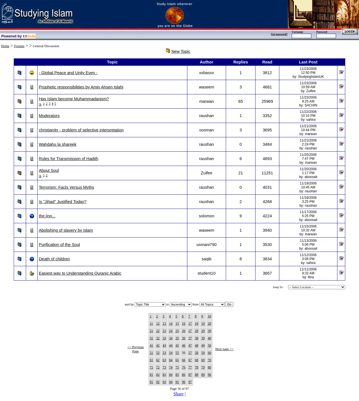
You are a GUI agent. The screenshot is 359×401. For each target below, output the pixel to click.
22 (158, 331)
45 (177, 345)
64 (170, 360)
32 (158, 338)
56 (183, 353)
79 (203, 367)
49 (203, 345)
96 (183, 382)
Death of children (54, 259)
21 (151, 331)
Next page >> (224, 349)
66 (183, 360)
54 (170, 353)
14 (170, 323)
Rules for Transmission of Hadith (68, 158)
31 (151, 338)
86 (183, 375)
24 (170, 331)
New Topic (180, 51)
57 (190, 353)
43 (164, 345)
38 (196, 338)
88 (196, 375)
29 (203, 331)
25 (177, 331)
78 (196, 367)
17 (190, 323)
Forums (19, 46)
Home (5, 46)
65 (177, 360)
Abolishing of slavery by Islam (66, 230)
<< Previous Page (135, 349)
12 (158, 323)
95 (177, 382)
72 (158, 367)
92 (158, 382)
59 (203, 353)
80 (209, 367)
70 (209, 360)
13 (164, 323)
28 (196, 331)
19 (203, 323)
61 (151, 360)
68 (196, 360)
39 (203, 338)
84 (170, 375)
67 (190, 360)
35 (177, 338)
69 (203, 360)
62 (158, 360)
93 (164, 382)
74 (170, 367)
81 (151, 375)
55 (177, 353)
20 (209, 323)
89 (203, 375)
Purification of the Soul (59, 244)
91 (151, 382)
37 (190, 338)
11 (151, 323)
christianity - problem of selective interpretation (81, 130)
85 (177, 375)
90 (209, 375)
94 (170, 382)
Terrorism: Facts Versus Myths (66, 187)
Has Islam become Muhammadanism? (74, 99)
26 (183, 331)
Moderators (49, 115)
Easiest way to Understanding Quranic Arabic (80, 273)
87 (190, 375)
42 (158, 345)
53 (164, 353)
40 (209, 338)
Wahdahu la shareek (57, 144)
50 (209, 345)
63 (164, 360)
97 (190, 382)
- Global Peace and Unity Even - (68, 72)
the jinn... (47, 216)
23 (164, 331)
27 (190, 331)
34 (170, 338)
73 (164, 367)
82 (158, 375)
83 (164, 375)
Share (178, 393)
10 (209, 316)
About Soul (49, 170)
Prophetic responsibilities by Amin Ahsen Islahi (81, 87)
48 (196, 345)
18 (196, 323)
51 (151, 353)
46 (183, 345)
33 (164, 338)
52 (158, 353)
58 (196, 353)
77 (190, 367)
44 (170, 345)
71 (151, 367)
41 (151, 345)
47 (190, 345)
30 (209, 331)
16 (183, 323)
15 (177, 323)
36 (183, 338)
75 (177, 367)
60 (209, 353)
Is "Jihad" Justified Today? (62, 201)
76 (183, 367)
